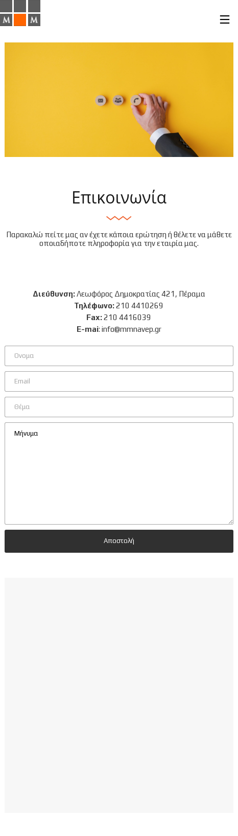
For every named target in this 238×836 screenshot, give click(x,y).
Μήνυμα (119, 473)
